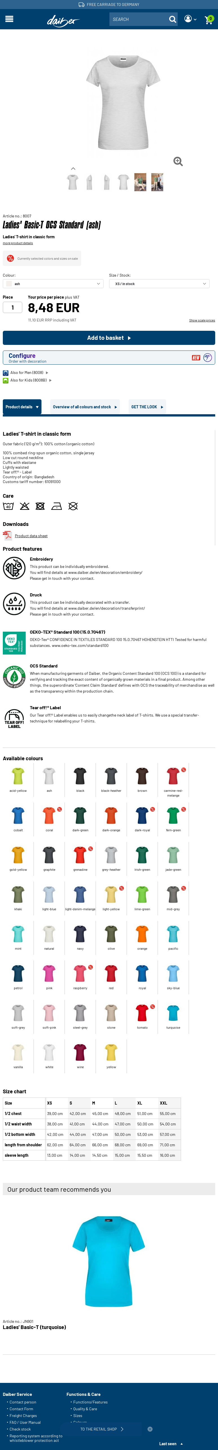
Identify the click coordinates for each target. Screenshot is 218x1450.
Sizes (77, 1415)
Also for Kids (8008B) (25, 380)
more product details (18, 243)
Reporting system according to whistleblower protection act (36, 1438)
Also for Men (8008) (23, 373)
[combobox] (143, 19)
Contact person (23, 1402)
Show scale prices (202, 320)
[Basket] (208, 19)
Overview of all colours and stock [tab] (82, 406)
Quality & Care (85, 1408)
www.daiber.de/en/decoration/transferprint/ (106, 608)
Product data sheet (25, 536)
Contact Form (21, 1408)
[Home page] (64, 21)
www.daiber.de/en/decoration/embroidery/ (105, 572)
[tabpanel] (109, 789)
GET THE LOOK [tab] (144, 406)
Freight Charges (23, 1415)
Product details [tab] (19, 406)
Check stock (20, 1429)
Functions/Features (90, 1402)
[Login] (190, 19)
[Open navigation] (9, 19)
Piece (8, 297)
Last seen (168, 1443)
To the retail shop (102, 1429)
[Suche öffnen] (173, 19)
